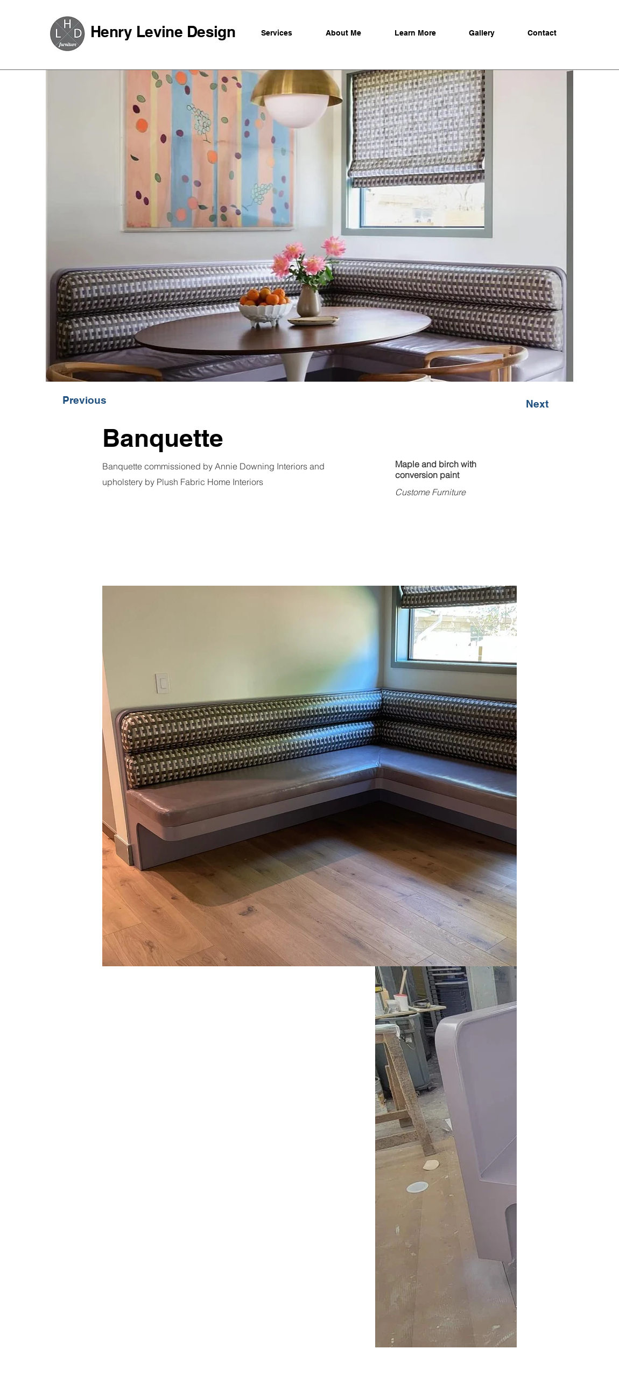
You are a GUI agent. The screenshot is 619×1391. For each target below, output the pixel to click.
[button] (84, 400)
